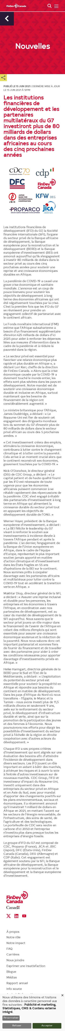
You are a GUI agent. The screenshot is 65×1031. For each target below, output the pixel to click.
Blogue (11, 971)
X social (8, 916)
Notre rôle (13, 937)
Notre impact (15, 943)
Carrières (12, 954)
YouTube (24, 916)
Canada (13, 907)
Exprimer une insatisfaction (25, 966)
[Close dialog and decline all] (62, 996)
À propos (12, 931)
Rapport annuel (17, 983)
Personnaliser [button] (11, 1018)
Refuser (16, 1026)
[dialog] (32, 1012)
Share (3, 77)
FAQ (9, 948)
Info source (14, 989)
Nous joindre (15, 960)
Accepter (47, 1026)
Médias (11, 977)
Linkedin (16, 916)
